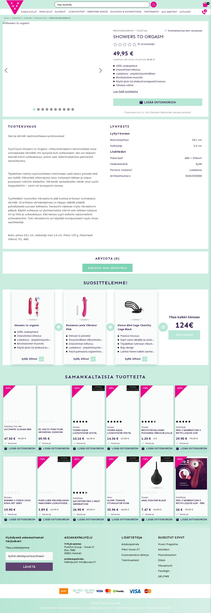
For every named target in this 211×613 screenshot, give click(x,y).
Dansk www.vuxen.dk (158, 607)
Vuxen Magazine (168, 544)
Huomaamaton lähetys (135, 555)
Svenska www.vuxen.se (71, 607)
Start (7, 18)
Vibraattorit (40, 18)
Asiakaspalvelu (130, 544)
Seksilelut (17, 18)
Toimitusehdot (130, 560)
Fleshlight (164, 571)
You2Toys (141, 30)
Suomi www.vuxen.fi (101, 607)
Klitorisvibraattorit (60, 18)
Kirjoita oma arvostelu (107, 267)
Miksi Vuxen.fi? (130, 549)
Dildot (161, 560)
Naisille (28, 18)
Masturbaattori (167, 555)
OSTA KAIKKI (184, 334)
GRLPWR (163, 576)
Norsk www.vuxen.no (129, 607)
